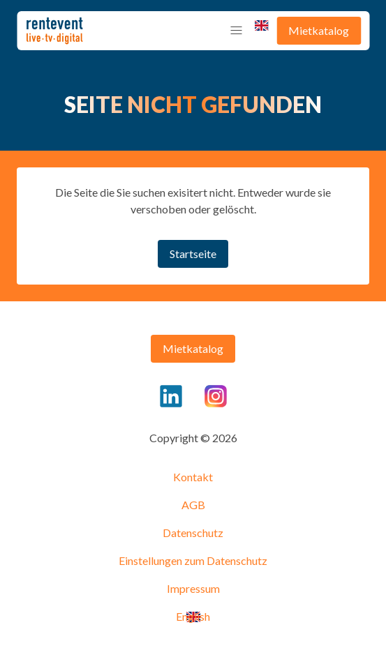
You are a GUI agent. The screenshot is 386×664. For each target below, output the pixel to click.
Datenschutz (193, 532)
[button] (236, 30)
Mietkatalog (318, 30)
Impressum (193, 588)
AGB (193, 504)
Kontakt (193, 476)
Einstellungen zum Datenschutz (193, 560)
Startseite (193, 253)
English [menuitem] (261, 25)
